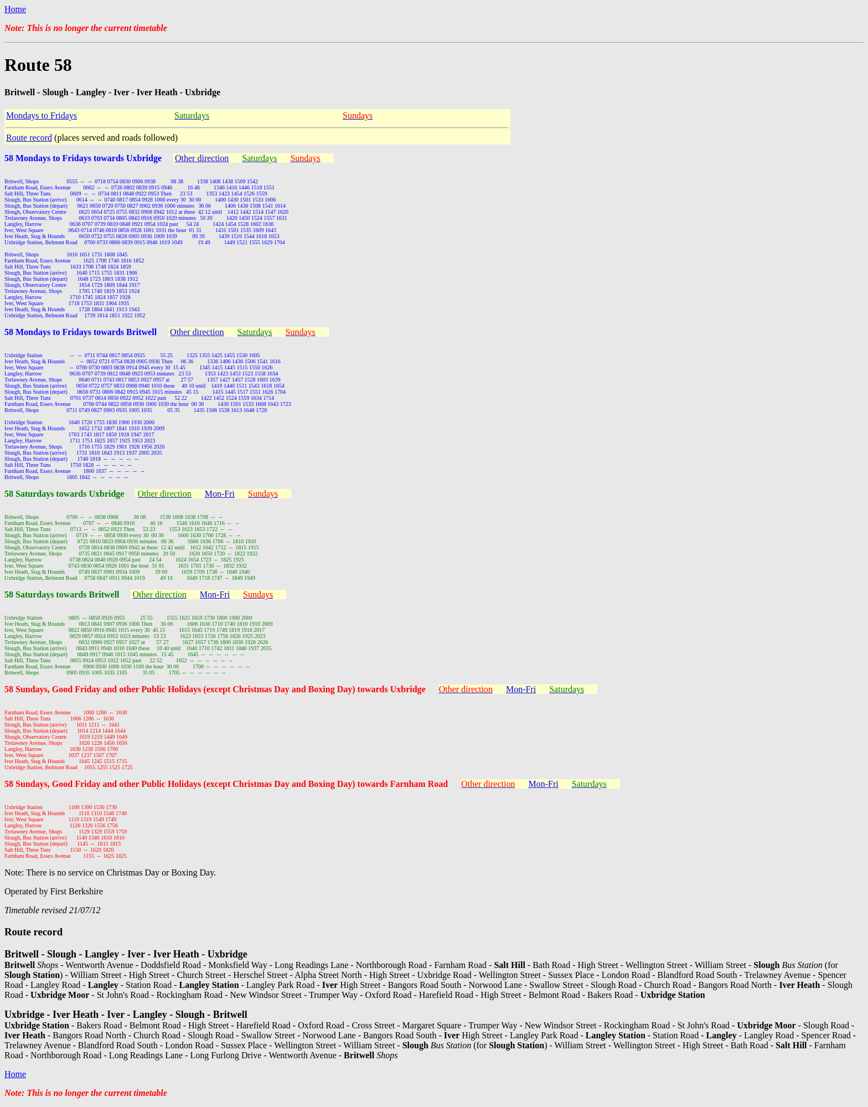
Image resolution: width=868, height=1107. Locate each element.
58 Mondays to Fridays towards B (68, 332)
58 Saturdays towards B (49, 594)
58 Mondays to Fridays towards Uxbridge (83, 158)
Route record (29, 137)
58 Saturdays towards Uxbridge (64, 493)
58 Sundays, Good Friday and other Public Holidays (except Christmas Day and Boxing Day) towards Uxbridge (215, 689)
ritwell (144, 332)
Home (15, 9)
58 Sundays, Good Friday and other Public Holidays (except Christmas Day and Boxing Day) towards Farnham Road (226, 784)
